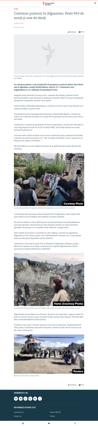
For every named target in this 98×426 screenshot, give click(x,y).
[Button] (72, 32)
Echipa (52, 416)
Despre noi (18, 416)
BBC (57, 87)
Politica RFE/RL (55, 412)
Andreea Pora (18, 23)
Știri (16, 9)
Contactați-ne (19, 412)
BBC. (42, 138)
